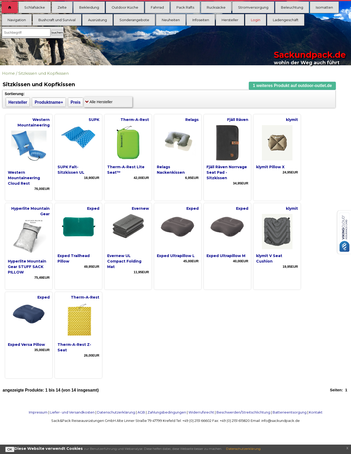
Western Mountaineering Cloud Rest (24, 178)
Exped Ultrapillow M (225, 255)
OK (9, 449)
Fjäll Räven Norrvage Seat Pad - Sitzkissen (226, 172)
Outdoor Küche (125, 7)
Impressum (38, 412)
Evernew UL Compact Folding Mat (124, 261)
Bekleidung (89, 7)
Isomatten (324, 7)
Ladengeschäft (285, 20)
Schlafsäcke (34, 7)
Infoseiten (200, 20)
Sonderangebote (134, 20)
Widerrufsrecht (201, 412)
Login (255, 20)
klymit (292, 119)
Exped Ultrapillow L (176, 255)
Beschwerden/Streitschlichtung (243, 412)
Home (8, 73)
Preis (75, 102)
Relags (192, 119)
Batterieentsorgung (290, 412)
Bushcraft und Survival (57, 20)
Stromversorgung (253, 7)
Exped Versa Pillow (26, 344)
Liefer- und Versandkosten (72, 412)
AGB (141, 412)
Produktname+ (49, 102)
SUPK (94, 119)
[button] (292, 86)
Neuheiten (171, 20)
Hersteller (230, 20)
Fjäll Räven (237, 119)
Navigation (17, 20)
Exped (93, 208)
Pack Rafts (185, 7)
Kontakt (316, 412)
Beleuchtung (292, 7)
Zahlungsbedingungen (166, 412)
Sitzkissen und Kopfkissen (43, 73)
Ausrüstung (97, 20)
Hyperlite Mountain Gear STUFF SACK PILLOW (27, 267)
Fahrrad (157, 7)
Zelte (62, 7)
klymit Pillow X (270, 167)
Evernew (140, 208)
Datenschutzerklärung (116, 412)
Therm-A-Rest (134, 119)
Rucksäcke (216, 7)
